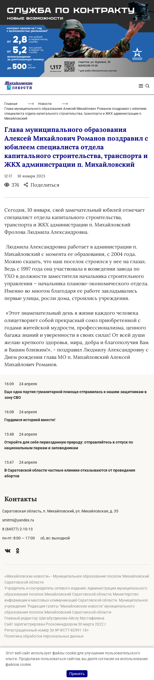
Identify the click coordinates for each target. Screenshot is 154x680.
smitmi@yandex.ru (18, 520)
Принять (77, 674)
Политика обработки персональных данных (44, 636)
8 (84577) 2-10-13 (17, 529)
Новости (45, 104)
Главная (10, 104)
